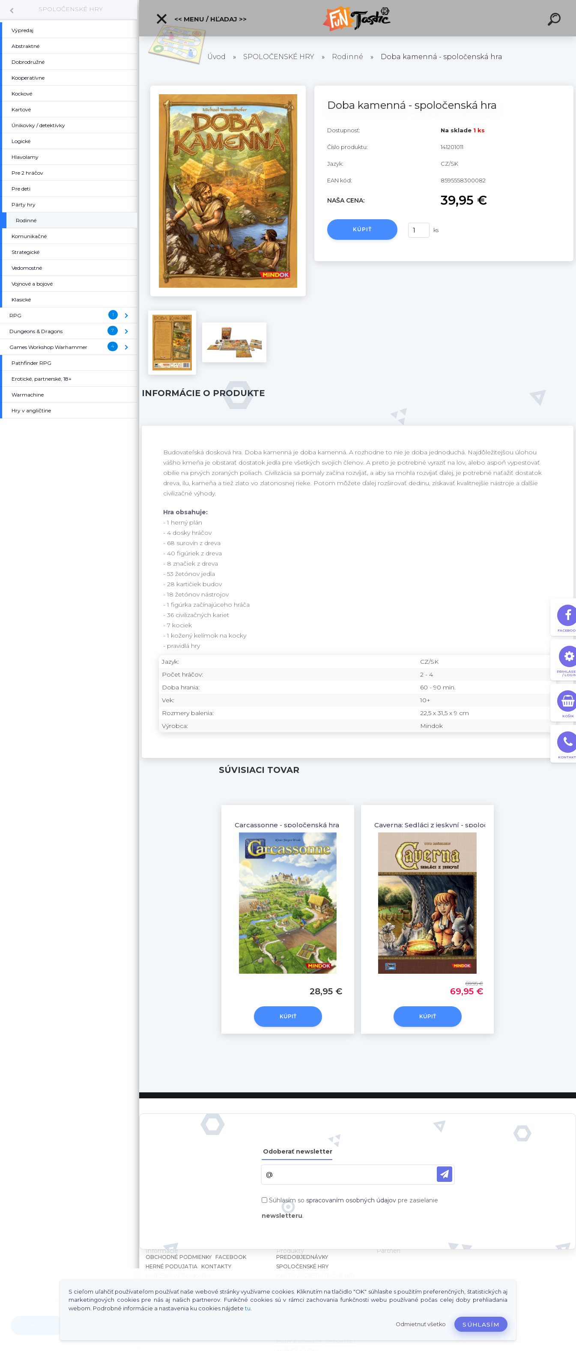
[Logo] (357, 18)
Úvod (216, 57)
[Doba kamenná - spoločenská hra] (228, 88)
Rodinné (347, 57)
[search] (555, 20)
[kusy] (419, 230)
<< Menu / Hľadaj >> (201, 19)
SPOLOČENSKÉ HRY (71, 9)
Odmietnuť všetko (421, 1324)
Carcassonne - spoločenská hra (287, 825)
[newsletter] (444, 1174)
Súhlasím (481, 1324)
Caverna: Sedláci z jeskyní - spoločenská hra (447, 825)
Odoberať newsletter (297, 1151)
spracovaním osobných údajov (351, 1200)
